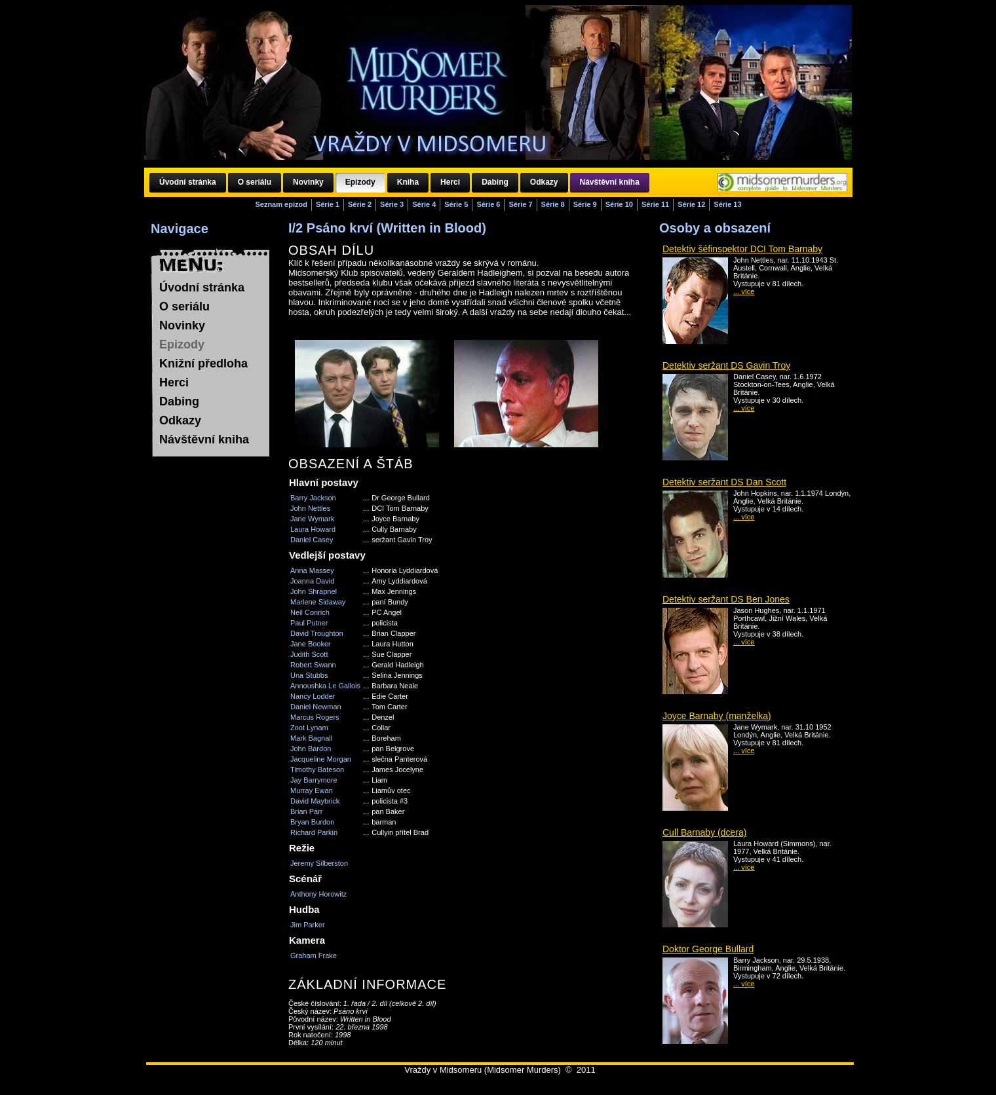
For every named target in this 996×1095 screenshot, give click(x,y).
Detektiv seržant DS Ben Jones (726, 599)
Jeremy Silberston (319, 863)
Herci (174, 382)
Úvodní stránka (201, 287)
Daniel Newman (315, 707)
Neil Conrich (310, 612)
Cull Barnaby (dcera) (704, 832)
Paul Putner (309, 623)
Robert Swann (313, 665)
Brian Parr (306, 811)
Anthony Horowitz (318, 894)
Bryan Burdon (312, 822)
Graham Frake (313, 955)
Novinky (182, 325)
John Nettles (310, 508)
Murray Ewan (311, 790)
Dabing (179, 401)
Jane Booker (310, 644)
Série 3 (392, 204)
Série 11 (655, 204)
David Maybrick (314, 801)
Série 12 (691, 204)
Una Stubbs (309, 675)
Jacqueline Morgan (320, 759)
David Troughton (316, 633)
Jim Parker (307, 925)
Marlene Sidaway (317, 602)
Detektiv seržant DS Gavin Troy (726, 365)
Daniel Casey (311, 540)
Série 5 (456, 204)
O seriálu (184, 306)
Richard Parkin (313, 832)
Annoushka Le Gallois (325, 686)
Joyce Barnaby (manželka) (716, 716)
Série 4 (424, 204)
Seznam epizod (281, 204)
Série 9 (585, 204)
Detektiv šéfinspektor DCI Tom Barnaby (742, 249)
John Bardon (310, 748)
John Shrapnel (313, 591)
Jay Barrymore (313, 780)
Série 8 (553, 204)
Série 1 (327, 204)
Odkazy (180, 420)
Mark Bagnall (311, 738)
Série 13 (727, 204)
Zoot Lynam (309, 728)
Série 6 (488, 204)
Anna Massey (312, 570)
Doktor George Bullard (708, 949)
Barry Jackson (313, 498)
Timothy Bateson (317, 769)
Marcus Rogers (314, 717)
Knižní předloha (203, 363)
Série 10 (619, 204)
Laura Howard (312, 529)
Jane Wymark (312, 519)
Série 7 (520, 204)
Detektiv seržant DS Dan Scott (724, 482)
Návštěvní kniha (204, 439)
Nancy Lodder (312, 696)
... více (743, 291)
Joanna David (312, 581)
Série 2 (360, 204)
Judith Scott (309, 654)
